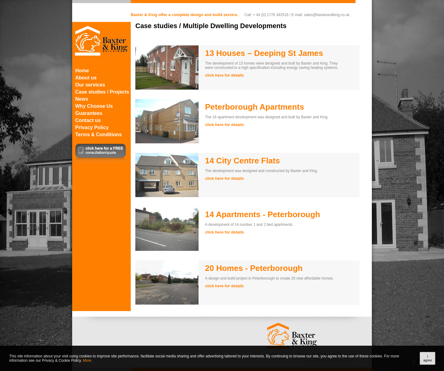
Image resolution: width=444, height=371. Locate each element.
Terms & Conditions (98, 134)
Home (82, 70)
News (81, 99)
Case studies (156, 26)
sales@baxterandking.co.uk (327, 15)
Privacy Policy (92, 127)
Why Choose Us (94, 106)
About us (86, 77)
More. (87, 360)
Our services (90, 84)
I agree (427, 358)
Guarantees (88, 113)
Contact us (88, 120)
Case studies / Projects (102, 92)
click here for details (224, 75)
